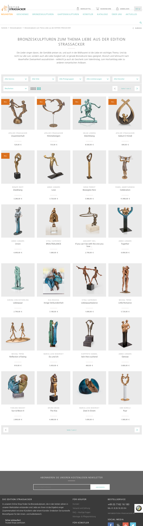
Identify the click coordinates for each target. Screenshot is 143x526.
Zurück (137, 28)
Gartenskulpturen (68, 14)
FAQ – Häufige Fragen (81, 512)
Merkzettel (83, 9)
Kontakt (76, 504)
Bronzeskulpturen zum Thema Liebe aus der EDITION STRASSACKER (48, 28)
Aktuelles (131, 14)
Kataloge (102, 14)
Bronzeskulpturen (43, 14)
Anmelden (122, 9)
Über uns (117, 14)
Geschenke (23, 14)
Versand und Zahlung (81, 508)
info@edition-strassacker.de (121, 513)
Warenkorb (103, 9)
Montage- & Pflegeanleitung (84, 516)
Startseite (4, 28)
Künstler (88, 14)
